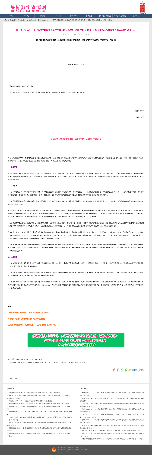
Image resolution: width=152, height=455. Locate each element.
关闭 (15, 378)
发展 (68, 362)
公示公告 (58, 16)
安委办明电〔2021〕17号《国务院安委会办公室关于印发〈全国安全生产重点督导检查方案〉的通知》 (39, 403)
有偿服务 (89, 16)
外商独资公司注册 (104, 16)
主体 (64, 362)
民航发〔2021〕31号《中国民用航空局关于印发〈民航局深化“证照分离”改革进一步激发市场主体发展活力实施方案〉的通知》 (75, 20)
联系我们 (136, 16)
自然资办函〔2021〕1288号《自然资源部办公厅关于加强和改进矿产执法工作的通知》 (34, 393)
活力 (72, 362)
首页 (11, 16)
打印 (10, 378)
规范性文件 (32, 20)
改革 (48, 362)
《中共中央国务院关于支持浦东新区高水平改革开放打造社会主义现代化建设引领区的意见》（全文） (112, 439)
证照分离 (43, 362)
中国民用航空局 (28, 362)
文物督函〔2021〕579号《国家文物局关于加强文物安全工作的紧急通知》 (31, 401)
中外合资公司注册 (120, 16)
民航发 (20, 362)
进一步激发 (55, 362)
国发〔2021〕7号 (47, 161)
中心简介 (27, 16)
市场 (61, 362)
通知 (83, 362)
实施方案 (78, 362)
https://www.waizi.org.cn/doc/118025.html (29, 359)
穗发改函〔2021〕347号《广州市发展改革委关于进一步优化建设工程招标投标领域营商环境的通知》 (112, 430)
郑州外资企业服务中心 (21, 20)
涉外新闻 (73, 16)
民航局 (37, 362)
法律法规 (42, 16)
